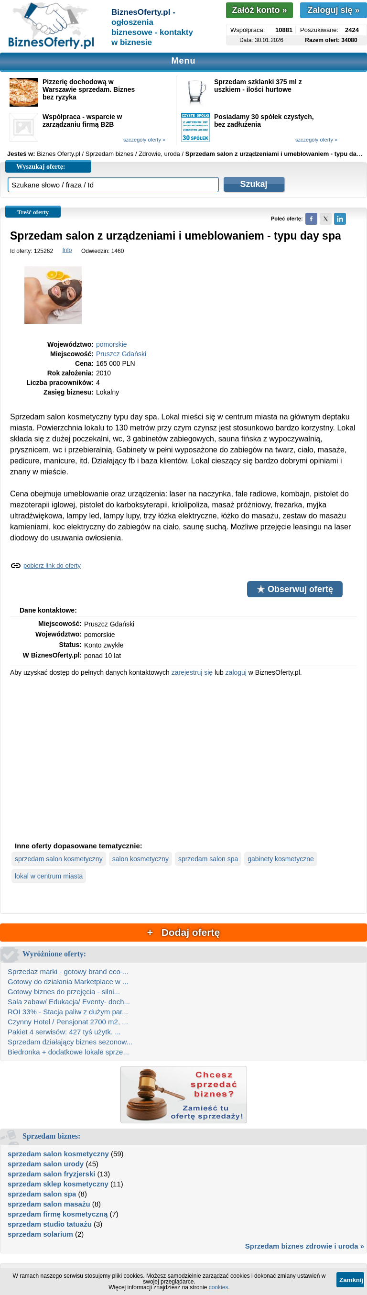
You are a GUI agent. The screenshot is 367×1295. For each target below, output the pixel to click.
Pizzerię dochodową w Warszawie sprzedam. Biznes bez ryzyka (89, 89)
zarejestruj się (192, 672)
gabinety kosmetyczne (281, 859)
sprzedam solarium (40, 1234)
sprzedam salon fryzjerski (51, 1174)
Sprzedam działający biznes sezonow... (70, 1042)
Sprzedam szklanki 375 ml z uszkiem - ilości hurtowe (258, 85)
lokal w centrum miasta (49, 876)
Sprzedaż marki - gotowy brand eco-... (68, 971)
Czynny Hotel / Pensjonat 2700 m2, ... (68, 1022)
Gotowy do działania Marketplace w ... (68, 981)
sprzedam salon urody (46, 1164)
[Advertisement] (183, 758)
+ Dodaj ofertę (183, 932)
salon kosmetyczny (140, 859)
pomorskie (111, 344)
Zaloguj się (333, 10)
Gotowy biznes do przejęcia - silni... (64, 992)
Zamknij (351, 1280)
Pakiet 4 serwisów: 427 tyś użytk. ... (64, 1032)
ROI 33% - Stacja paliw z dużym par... (68, 1012)
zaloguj (236, 672)
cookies (218, 1287)
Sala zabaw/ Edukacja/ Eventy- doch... (69, 1002)
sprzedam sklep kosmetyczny (58, 1184)
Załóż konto (259, 10)
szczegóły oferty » (144, 140)
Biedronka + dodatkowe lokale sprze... (68, 1052)
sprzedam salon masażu (49, 1204)
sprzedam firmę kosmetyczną (58, 1214)
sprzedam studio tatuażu (50, 1224)
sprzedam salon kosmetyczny (59, 859)
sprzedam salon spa (208, 859)
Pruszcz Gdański (121, 354)
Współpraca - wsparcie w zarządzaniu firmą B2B (82, 120)
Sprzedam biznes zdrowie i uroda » (304, 1246)
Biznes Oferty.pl (58, 153)
